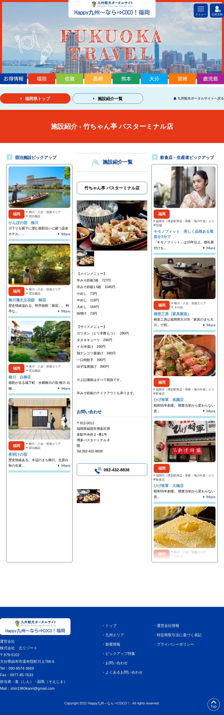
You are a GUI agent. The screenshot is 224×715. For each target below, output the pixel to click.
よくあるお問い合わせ (124, 672)
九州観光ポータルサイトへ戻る (201, 98)
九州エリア (114, 635)
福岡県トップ (37, 98)
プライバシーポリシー (175, 644)
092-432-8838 (117, 470)
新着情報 (112, 644)
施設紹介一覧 (110, 98)
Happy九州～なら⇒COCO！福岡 (112, 12)
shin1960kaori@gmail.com (33, 688)
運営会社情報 (168, 626)
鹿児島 (210, 78)
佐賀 (70, 78)
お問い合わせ (116, 663)
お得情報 (13, 78)
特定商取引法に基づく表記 (179, 635)
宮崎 (182, 78)
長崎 (98, 78)
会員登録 (217, 11)
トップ (111, 626)
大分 (154, 78)
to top (213, 704)
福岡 (42, 78)
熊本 (126, 78)
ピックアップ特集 (120, 654)
